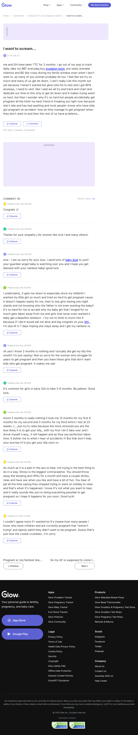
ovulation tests (55, 68)
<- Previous (13, 566)
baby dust (71, 259)
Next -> (85, 566)
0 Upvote (12, 123)
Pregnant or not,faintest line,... (23, 560)
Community (18, 15)
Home (6, 15)
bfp (86, 322)
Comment (32, 123)
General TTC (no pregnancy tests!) (45, 15)
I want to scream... (74, 15)
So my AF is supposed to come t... (72, 560)
